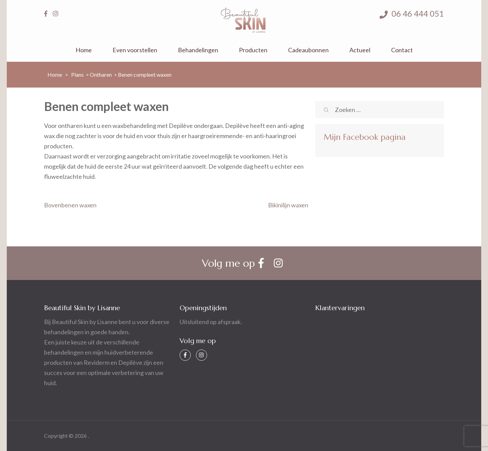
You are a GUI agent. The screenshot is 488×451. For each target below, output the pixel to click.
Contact (402, 50)
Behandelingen (198, 50)
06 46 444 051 (412, 13)
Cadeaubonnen (308, 50)
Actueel (359, 50)
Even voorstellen (135, 50)
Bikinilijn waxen (288, 205)
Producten (253, 50)
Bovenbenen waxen (70, 205)
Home (84, 50)
